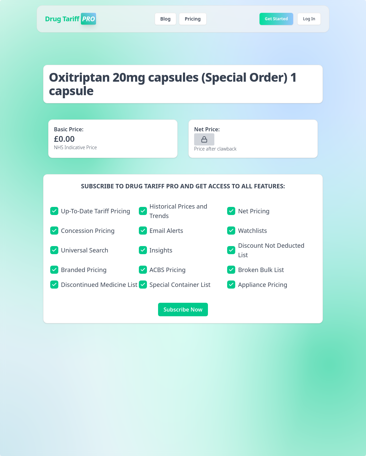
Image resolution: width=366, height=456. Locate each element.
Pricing (193, 19)
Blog (165, 19)
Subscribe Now (182, 309)
